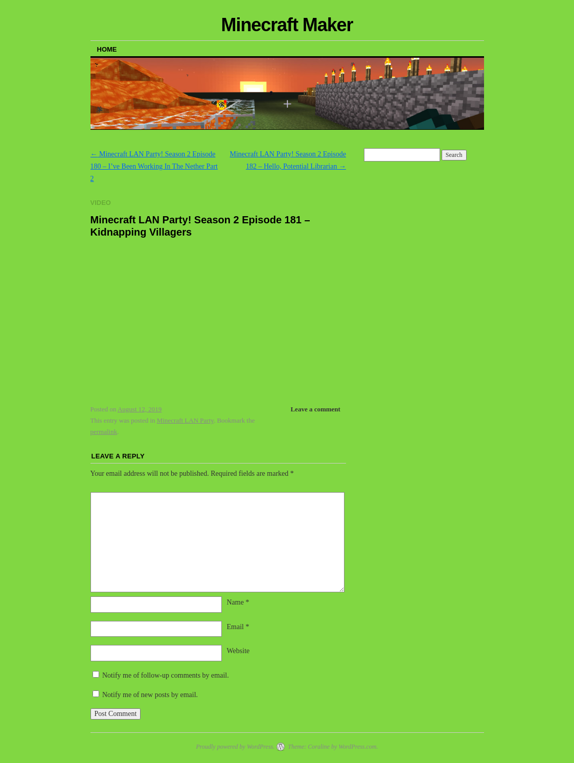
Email (238, 627)
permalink (104, 431)
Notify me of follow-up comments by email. (165, 675)
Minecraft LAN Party (185, 420)
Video (100, 202)
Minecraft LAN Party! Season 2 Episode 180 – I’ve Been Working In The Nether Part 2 (154, 166)
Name (238, 602)
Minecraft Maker (287, 24)
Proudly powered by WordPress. (235, 746)
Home (107, 49)
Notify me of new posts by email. (150, 695)
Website (238, 651)
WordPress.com (357, 746)
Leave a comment (315, 409)
